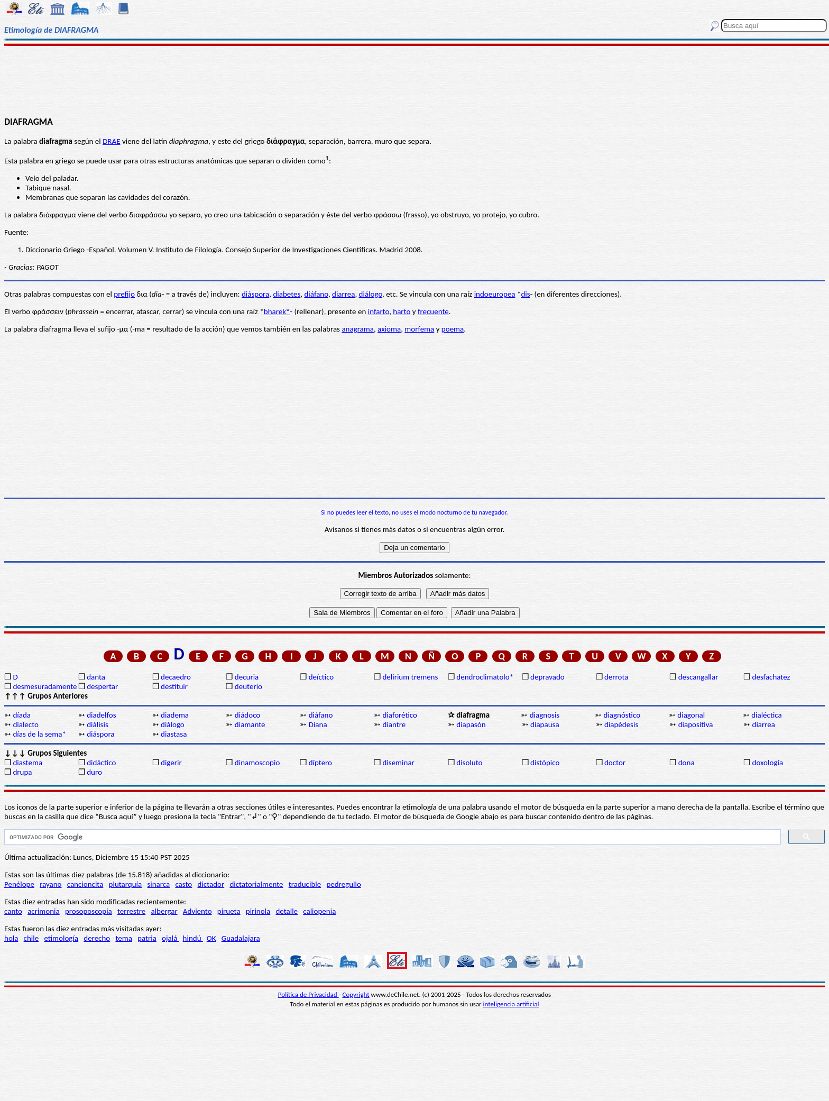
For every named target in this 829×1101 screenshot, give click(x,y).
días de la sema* (39, 734)
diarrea (343, 294)
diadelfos (101, 715)
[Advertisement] (414, 80)
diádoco (247, 715)
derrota (616, 677)
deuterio (248, 686)
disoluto (469, 762)
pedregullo (343, 884)
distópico (544, 762)
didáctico (101, 762)
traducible (305, 884)
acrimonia (43, 911)
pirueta (229, 911)
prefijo (124, 294)
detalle (286, 911)
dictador (210, 884)
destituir (174, 686)
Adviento (197, 911)
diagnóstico (622, 715)
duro (94, 772)
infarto (378, 311)
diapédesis (621, 724)
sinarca (158, 884)
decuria (247, 677)
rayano (50, 884)
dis (525, 294)
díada (22, 715)
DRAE (111, 141)
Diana (318, 724)
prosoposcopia (88, 911)
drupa (22, 772)
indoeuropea (494, 294)
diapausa (544, 724)
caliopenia (319, 911)
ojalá (170, 938)
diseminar (398, 762)
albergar (164, 911)
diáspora (255, 294)
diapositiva (695, 724)
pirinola (258, 911)
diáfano (316, 294)
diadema (175, 715)
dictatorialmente (256, 884)
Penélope (19, 884)
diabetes (286, 294)
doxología (768, 762)
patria (146, 938)
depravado (547, 677)
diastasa (174, 734)
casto (183, 884)
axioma (389, 329)
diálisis (97, 724)
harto (401, 311)
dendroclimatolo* (484, 677)
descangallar (698, 677)
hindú (193, 938)
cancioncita (85, 884)
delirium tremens (410, 677)
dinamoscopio (257, 762)
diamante (250, 724)
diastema (27, 762)
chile (31, 938)
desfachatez (771, 677)
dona (686, 762)
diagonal (691, 715)
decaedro (176, 677)
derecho (97, 938)
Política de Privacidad (308, 994)
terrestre (131, 911)
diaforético (399, 715)
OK (211, 938)
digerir (171, 762)
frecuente (433, 311)
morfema (419, 329)
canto (13, 911)
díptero (320, 762)
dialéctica (766, 715)
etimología (61, 938)
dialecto (26, 724)
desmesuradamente (44, 686)
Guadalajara (241, 938)
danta (96, 677)
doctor (614, 762)
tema (123, 938)
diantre (394, 724)
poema (452, 329)
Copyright (356, 994)
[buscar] (391, 837)
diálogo (370, 294)
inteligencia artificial (511, 1004)
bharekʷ (277, 311)
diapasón (470, 724)
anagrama (358, 329)
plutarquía (125, 884)
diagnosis (545, 715)
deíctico (321, 677)
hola (11, 938)
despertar (102, 686)
